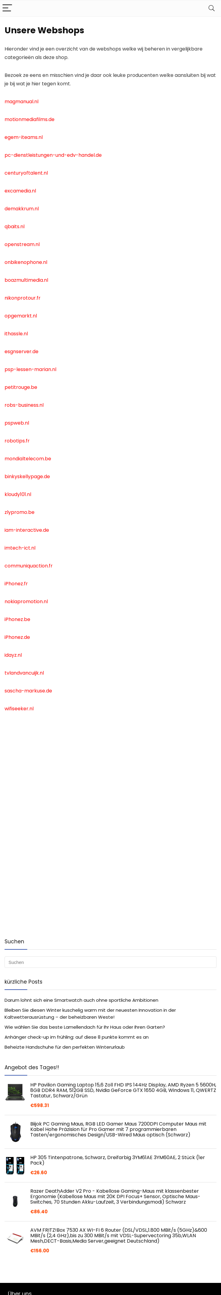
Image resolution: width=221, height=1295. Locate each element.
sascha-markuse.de (28, 690)
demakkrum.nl (22, 208)
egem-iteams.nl (24, 137)
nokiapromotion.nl (26, 601)
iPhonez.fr (16, 583)
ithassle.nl (16, 333)
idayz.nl (13, 655)
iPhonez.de (17, 637)
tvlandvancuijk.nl (24, 672)
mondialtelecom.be (28, 458)
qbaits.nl (15, 226)
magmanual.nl (21, 101)
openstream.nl (22, 244)
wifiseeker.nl (19, 708)
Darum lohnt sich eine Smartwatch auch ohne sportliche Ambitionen (81, 1000)
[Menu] (7, 8)
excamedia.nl (20, 190)
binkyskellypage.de (27, 476)
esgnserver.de (21, 351)
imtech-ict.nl (20, 547)
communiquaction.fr (29, 565)
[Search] (211, 8)
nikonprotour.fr (23, 297)
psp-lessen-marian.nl (30, 369)
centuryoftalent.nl (26, 172)
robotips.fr (17, 440)
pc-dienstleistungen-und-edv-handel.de (53, 155)
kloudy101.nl (18, 494)
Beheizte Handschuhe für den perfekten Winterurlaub (65, 1047)
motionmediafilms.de (29, 119)
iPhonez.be (17, 619)
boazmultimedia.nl (26, 280)
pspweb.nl (17, 422)
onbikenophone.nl (26, 262)
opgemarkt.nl (21, 315)
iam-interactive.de (27, 530)
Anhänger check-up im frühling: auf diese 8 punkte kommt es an (77, 1037)
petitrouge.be (21, 387)
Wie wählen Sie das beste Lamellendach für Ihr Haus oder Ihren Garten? (85, 1027)
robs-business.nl (24, 405)
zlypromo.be (20, 512)
